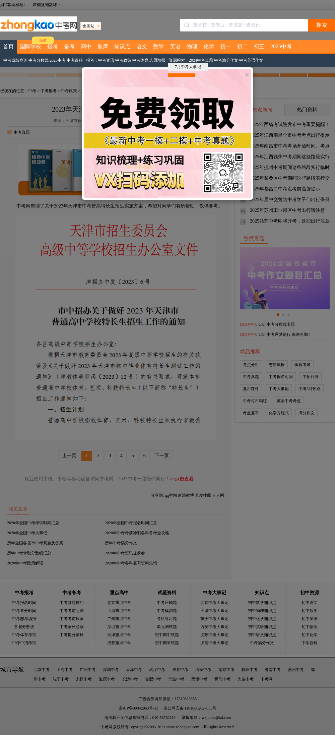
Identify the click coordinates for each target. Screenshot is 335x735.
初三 (259, 46)
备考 (69, 46)
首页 (8, 46)
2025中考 (281, 46)
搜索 (321, 25)
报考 (52, 46)
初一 (225, 46)
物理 (192, 46)
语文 (141, 46)
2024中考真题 (201, 60)
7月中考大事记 (186, 67)
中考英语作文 (251, 60)
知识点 (122, 46)
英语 (175, 46)
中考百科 (75, 60)
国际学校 (30, 46)
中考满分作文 (226, 60)
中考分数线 (38, 60)
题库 (102, 46)
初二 (242, 46)
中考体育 (140, 60)
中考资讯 (106, 60)
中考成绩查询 (15, 60)
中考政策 (123, 60)
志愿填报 (157, 60)
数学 (158, 46)
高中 (86, 46)
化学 (208, 46)
